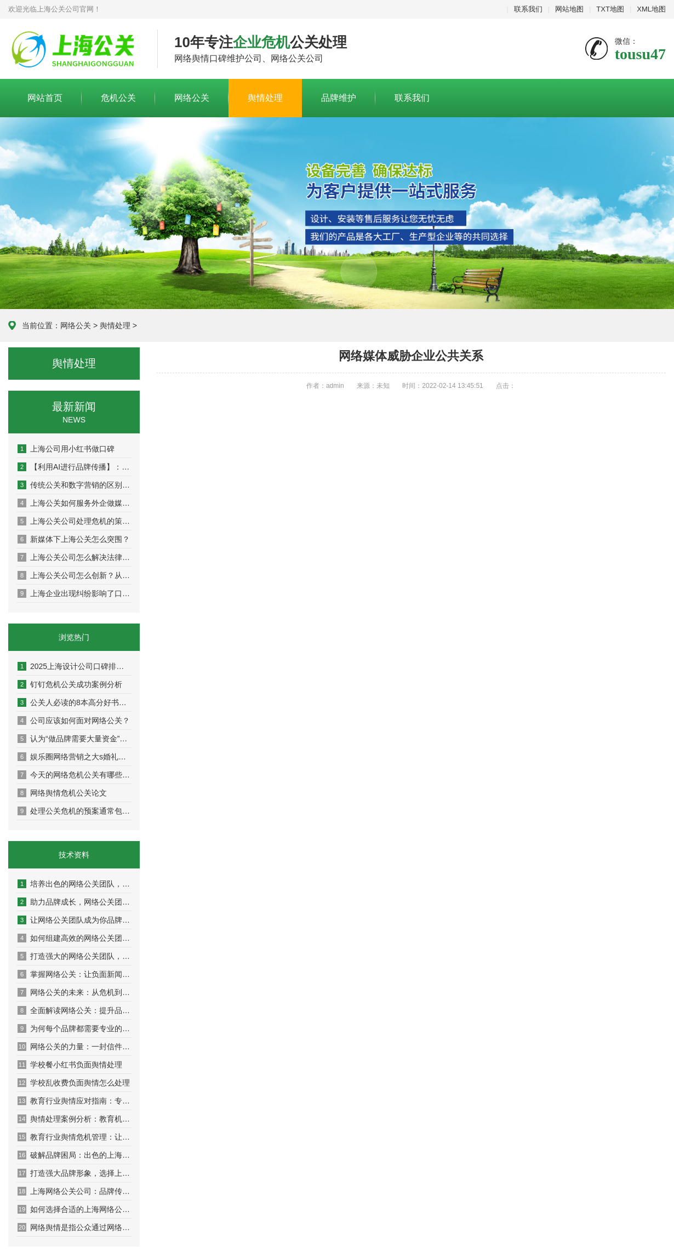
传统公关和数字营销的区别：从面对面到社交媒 (75, 485)
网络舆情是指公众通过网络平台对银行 (75, 1227)
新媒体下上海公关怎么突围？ (74, 539)
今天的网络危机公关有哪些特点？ (75, 774)
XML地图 (651, 9)
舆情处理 (265, 97)
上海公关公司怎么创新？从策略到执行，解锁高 (75, 575)
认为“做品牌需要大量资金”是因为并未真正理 (75, 738)
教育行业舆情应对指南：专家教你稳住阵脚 (75, 1100)
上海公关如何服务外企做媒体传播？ (75, 503)
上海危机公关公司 (74, 49)
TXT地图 (610, 9)
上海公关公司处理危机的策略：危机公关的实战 (75, 521)
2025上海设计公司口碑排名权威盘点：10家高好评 (75, 666)
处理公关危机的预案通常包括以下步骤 (75, 811)
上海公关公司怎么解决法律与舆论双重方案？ (75, 557)
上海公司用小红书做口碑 (66, 448)
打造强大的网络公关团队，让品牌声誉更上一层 (75, 956)
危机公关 (118, 97)
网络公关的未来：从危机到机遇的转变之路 (75, 992)
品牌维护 (338, 97)
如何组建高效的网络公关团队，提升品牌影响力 (75, 938)
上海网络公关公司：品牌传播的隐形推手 (75, 1191)
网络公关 (191, 97)
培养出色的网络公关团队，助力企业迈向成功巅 (75, 883)
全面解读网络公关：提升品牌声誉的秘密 (75, 1010)
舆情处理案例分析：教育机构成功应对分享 (75, 1118)
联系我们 (528, 9)
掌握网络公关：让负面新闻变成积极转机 (75, 974)
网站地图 (569, 9)
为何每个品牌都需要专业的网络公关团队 (75, 1028)
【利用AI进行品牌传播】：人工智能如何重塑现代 (75, 466)
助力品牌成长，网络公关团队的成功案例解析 (75, 901)
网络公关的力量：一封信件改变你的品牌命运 (75, 1046)
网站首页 (44, 97)
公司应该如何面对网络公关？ (74, 720)
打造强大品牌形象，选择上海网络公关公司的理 (75, 1173)
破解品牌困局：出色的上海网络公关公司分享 (75, 1155)
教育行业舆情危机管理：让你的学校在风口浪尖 (75, 1137)
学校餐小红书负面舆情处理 (70, 1064)
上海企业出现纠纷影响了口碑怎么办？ (75, 593)
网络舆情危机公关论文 (62, 792)
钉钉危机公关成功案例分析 (70, 684)
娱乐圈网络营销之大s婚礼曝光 (75, 756)
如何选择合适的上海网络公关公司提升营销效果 (75, 1209)
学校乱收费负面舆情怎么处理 (74, 1082)
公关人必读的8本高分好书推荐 (75, 702)
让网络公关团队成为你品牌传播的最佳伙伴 (75, 920)
